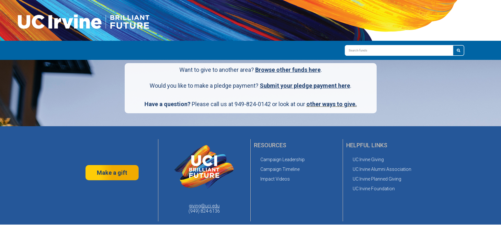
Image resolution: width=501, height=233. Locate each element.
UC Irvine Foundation (374, 188)
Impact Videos (275, 179)
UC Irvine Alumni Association (382, 169)
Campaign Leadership (282, 159)
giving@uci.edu (204, 205)
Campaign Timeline (280, 169)
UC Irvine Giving (368, 159)
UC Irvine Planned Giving (377, 179)
